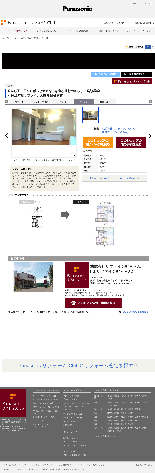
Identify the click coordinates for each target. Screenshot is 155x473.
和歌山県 (144, 417)
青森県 (116, 396)
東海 (95, 413)
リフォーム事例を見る (16, 31)
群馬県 (116, 402)
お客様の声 (67, 425)
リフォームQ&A (69, 451)
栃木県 (116, 405)
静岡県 (116, 413)
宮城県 (137, 396)
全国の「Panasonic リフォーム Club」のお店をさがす (115, 178)
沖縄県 (118, 431)
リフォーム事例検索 (21, 38)
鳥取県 (110, 420)
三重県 (130, 413)
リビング (85, 403)
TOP (8, 38)
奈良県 (137, 417)
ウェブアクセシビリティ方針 (42, 465)
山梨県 (110, 405)
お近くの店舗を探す (47, 31)
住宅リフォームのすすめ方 (43, 403)
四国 (95, 424)
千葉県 (130, 402)
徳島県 (110, 424)
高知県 (130, 424)
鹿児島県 (110, 431)
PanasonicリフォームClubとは (44, 396)
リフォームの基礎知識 (77, 31)
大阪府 (123, 417)
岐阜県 (110, 413)
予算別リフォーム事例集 (72, 418)
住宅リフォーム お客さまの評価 (46, 407)
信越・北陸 (98, 409)
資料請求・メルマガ (115, 23)
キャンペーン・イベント (138, 31)
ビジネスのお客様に (40, 420)
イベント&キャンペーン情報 (44, 417)
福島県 (110, 399)
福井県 (130, 409)
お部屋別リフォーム (71, 438)
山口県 (137, 420)
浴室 (65, 406)
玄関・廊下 (67, 409)
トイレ (71, 406)
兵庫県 (130, 417)
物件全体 (19, 102)
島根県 (116, 420)
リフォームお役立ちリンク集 (74, 455)
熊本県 (130, 428)
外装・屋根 (105, 102)
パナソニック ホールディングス (90, 465)
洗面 (77, 406)
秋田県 (123, 396)
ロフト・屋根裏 (41, 102)
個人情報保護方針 (65, 465)
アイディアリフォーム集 (72, 414)
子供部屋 (62, 102)
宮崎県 (144, 428)
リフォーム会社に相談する (104, 436)
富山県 (116, 409)
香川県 (116, 424)
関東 (95, 402)
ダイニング (76, 403)
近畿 (95, 417)
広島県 (130, 420)
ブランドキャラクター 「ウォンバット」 (41, 425)
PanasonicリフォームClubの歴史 (45, 399)
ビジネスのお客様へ (142, 23)
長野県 (137, 409)
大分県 (137, 428)
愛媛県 (123, 424)
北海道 (110, 396)
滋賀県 (110, 417)
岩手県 (130, 396)
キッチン (66, 403)
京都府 (116, 417)
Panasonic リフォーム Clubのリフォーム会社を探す (76, 365)
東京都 (137, 402)
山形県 (144, 396)
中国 (95, 420)
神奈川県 (144, 402)
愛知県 (123, 413)
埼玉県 (123, 402)
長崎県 (123, 428)
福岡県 (110, 428)
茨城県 (110, 402)
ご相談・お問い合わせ (108, 31)
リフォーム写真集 (70, 421)
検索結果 (37, 38)
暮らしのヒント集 (70, 441)
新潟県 (110, 409)
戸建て (65, 399)
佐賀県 (116, 428)
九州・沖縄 (98, 428)
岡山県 (123, 420)
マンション (74, 399)
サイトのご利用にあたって (14, 465)
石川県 (123, 409)
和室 (82, 406)
